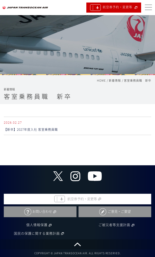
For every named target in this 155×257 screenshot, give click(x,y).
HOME (101, 80)
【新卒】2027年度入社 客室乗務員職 (31, 129)
